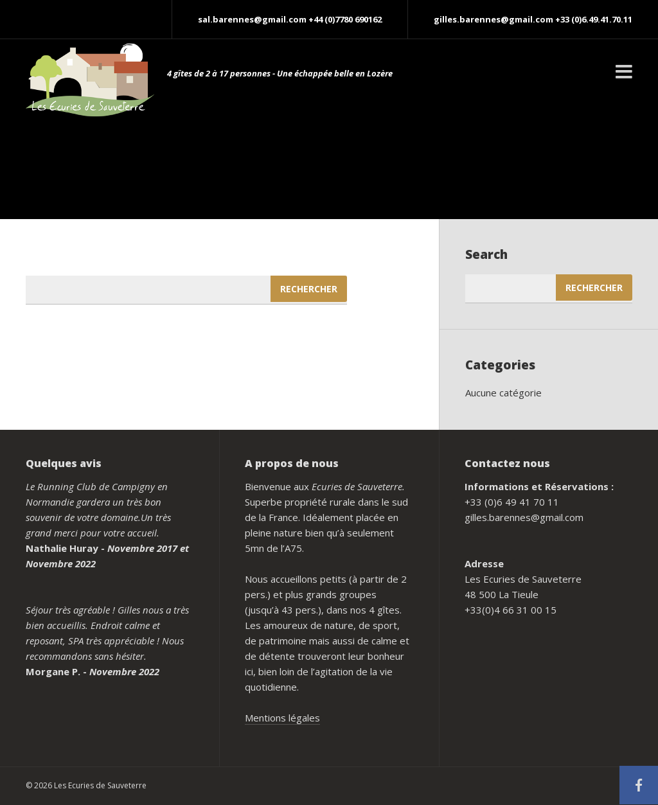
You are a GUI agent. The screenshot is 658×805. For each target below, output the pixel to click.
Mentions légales (282, 717)
